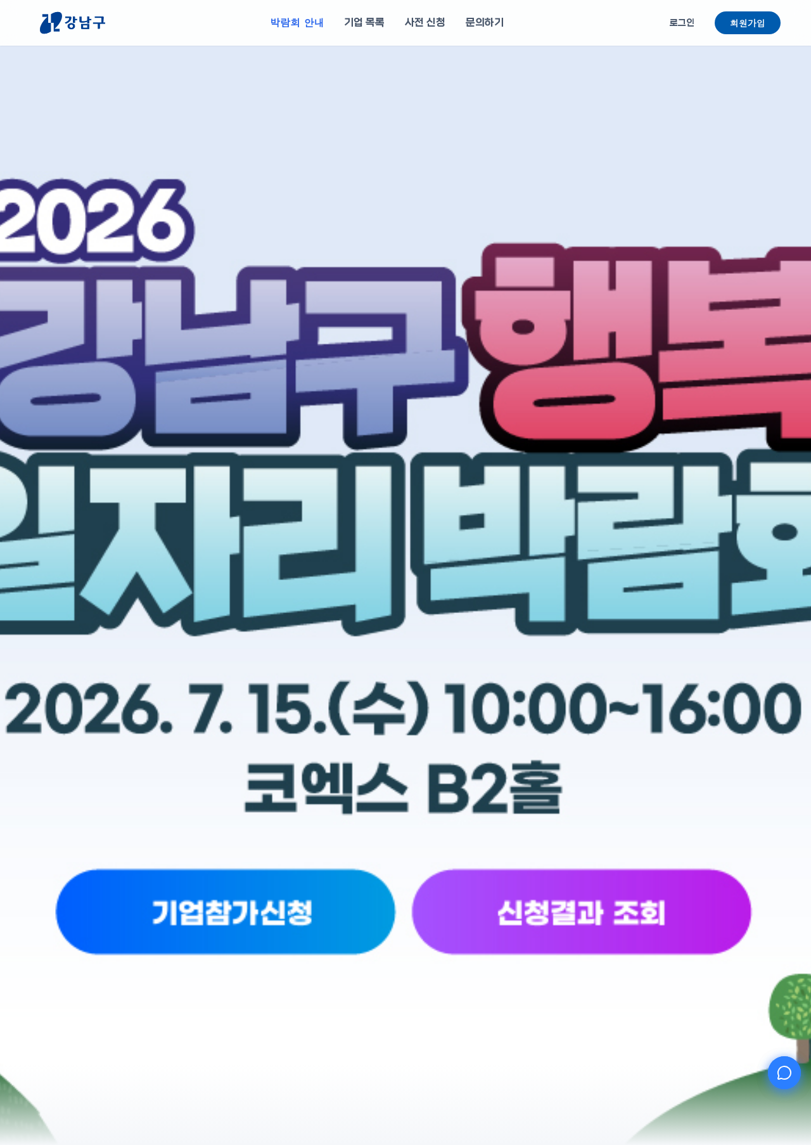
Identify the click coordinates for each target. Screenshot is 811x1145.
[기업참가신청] (328, 958)
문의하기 (485, 22)
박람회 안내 (297, 22)
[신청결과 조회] (483, 958)
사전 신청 (425, 22)
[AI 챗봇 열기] (784, 1072)
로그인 (682, 23)
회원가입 (747, 22)
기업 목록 (364, 22)
